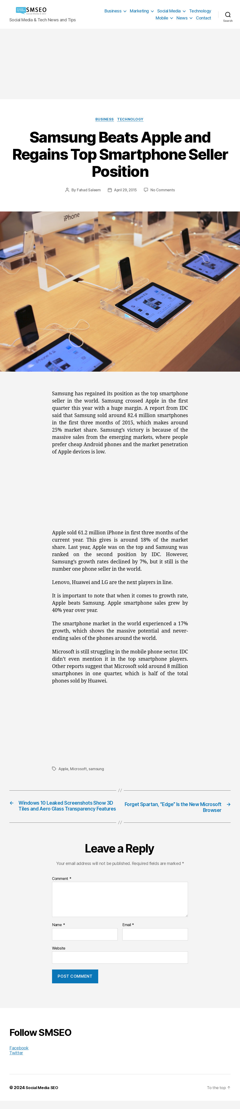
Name (58, 933)
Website (58, 956)
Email (128, 933)
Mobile (162, 17)
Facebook (19, 1056)
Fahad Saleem (88, 190)
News (182, 17)
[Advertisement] (120, 64)
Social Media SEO (43, 1095)
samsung (97, 769)
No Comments (163, 190)
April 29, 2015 (125, 190)
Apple (64, 769)
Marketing (139, 10)
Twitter (16, 1061)
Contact (203, 17)
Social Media (169, 10)
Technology (200, 10)
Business (113, 10)
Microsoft (79, 769)
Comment (61, 887)
